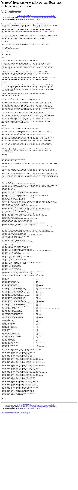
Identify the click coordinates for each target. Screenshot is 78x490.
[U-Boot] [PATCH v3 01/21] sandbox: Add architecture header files (35, 17)
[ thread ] (26, 19)
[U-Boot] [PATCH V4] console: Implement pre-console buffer (36, 16)
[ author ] (39, 19)
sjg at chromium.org (15, 11)
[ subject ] (32, 19)
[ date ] (20, 19)
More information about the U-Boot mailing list (15, 488)
